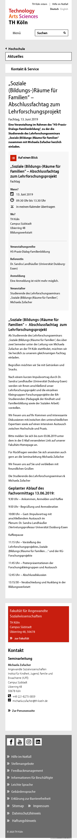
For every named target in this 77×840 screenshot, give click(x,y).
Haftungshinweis (23, 820)
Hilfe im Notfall (60, 4)
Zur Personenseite (23, 711)
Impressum (40, 805)
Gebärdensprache (23, 791)
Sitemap (17, 805)
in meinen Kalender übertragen (35, 207)
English (64, 9)
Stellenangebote (22, 763)
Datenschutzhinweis (26, 813)
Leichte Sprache (22, 784)
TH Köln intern (39, 4)
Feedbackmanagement (27, 770)
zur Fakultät (21, 638)
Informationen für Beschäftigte (32, 777)
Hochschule (16, 48)
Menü (17, 33)
